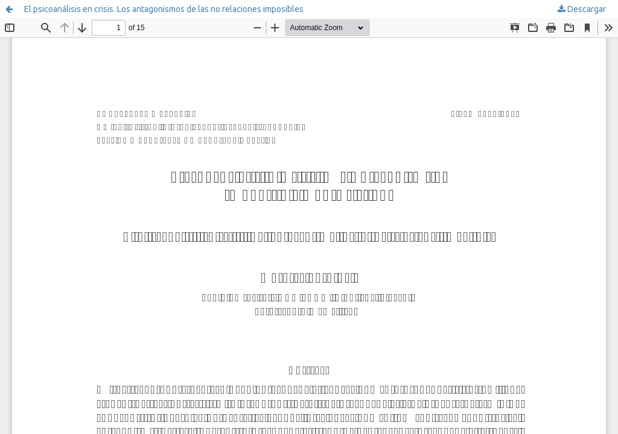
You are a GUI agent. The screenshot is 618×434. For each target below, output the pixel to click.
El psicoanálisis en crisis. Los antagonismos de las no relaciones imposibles (164, 9)
